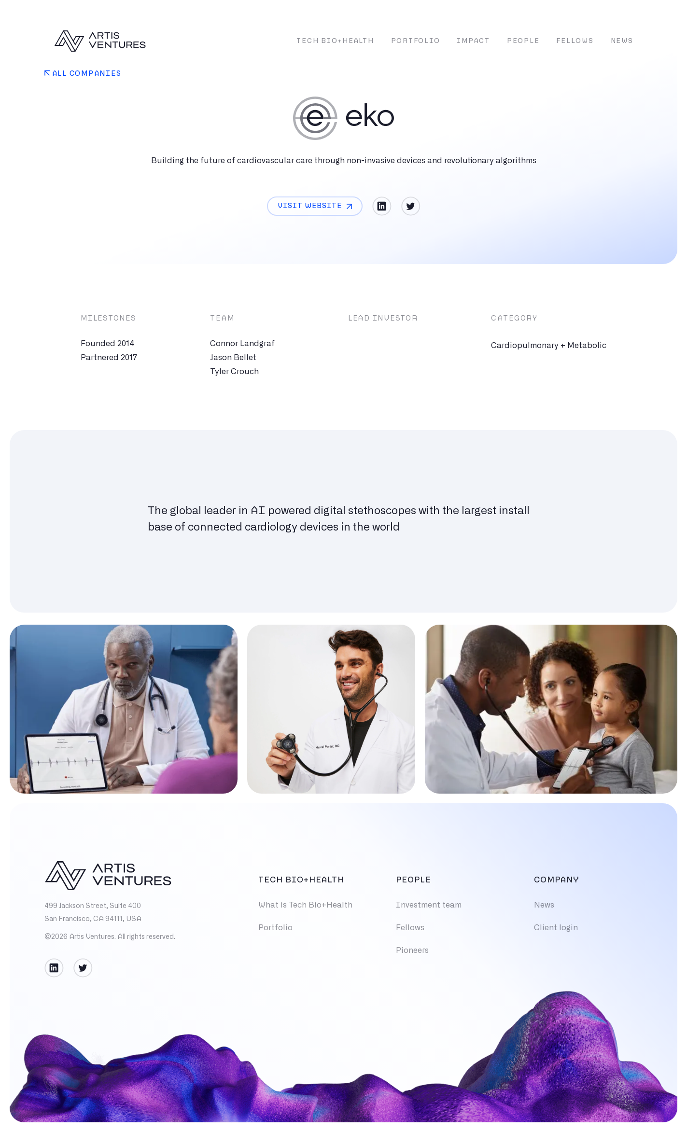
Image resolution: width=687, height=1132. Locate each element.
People (523, 41)
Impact (473, 41)
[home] (100, 40)
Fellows (574, 41)
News (622, 41)
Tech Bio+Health (335, 41)
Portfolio (415, 41)
